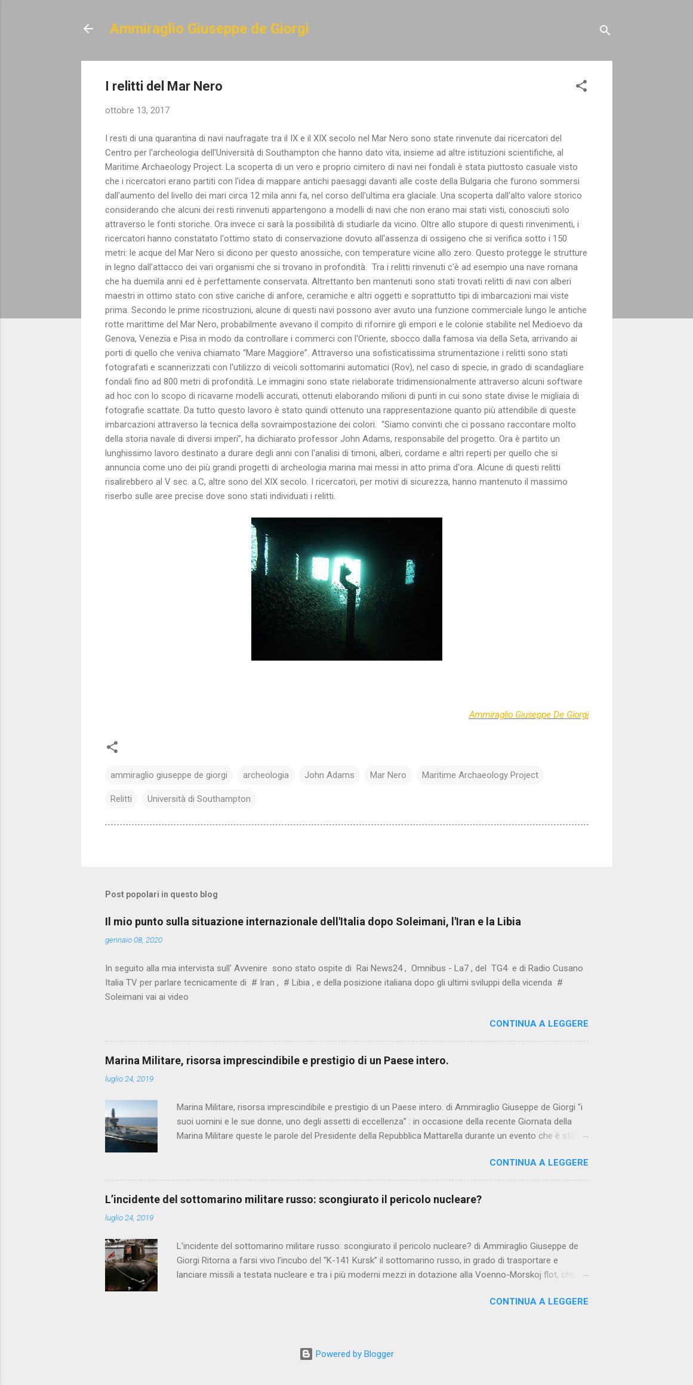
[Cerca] (605, 32)
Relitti (121, 799)
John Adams (329, 775)
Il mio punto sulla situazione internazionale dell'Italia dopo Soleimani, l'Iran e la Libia (313, 921)
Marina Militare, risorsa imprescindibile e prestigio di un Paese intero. (277, 1060)
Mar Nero (388, 775)
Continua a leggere (539, 1023)
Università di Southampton (199, 799)
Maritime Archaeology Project (480, 775)
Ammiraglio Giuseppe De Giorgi (529, 714)
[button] (581, 88)
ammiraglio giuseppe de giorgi (168, 775)
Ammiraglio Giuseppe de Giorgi (209, 28)
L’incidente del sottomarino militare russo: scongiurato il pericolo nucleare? (293, 1199)
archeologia (266, 775)
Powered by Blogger (346, 1354)
